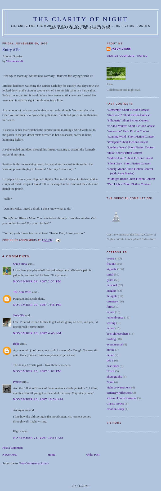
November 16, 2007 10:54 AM (38, 399)
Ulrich (110, 371)
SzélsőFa (18, 315)
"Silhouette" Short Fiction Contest (128, 120)
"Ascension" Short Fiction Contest (128, 131)
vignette (111, 269)
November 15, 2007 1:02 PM (37, 371)
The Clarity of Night (80, 19)
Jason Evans (121, 48)
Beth (16, 343)
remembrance (115, 317)
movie (110, 349)
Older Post (92, 454)
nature (110, 312)
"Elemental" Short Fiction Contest (128, 110)
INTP (110, 360)
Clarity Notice (115, 403)
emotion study (115, 409)
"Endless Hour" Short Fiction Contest (130, 158)
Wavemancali (14, 61)
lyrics (110, 280)
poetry (110, 258)
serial (110, 274)
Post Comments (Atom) (34, 463)
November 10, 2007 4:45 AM (37, 333)
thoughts (112, 296)
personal (112, 285)
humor (111, 328)
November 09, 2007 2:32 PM (37, 281)
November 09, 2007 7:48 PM (37, 304)
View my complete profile (127, 56)
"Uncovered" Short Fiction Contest (128, 115)
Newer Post (9, 454)
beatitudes (113, 366)
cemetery (112, 301)
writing (111, 323)
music (110, 355)
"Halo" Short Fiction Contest (124, 153)
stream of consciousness (121, 398)
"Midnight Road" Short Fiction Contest (131, 179)
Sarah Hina (20, 264)
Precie (17, 381)
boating (111, 339)
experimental (115, 344)
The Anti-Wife (22, 292)
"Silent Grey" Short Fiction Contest (128, 163)
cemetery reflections (119, 392)
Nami (110, 382)
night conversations (118, 387)
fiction (111, 263)
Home (51, 454)
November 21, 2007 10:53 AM (38, 437)
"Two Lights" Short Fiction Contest (128, 184)
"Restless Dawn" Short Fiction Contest (130, 147)
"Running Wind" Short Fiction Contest (130, 136)
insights (111, 290)
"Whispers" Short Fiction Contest (127, 142)
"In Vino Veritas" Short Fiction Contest (131, 126)
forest (110, 306)
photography (114, 376)
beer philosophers (117, 333)
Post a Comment (12, 447)
